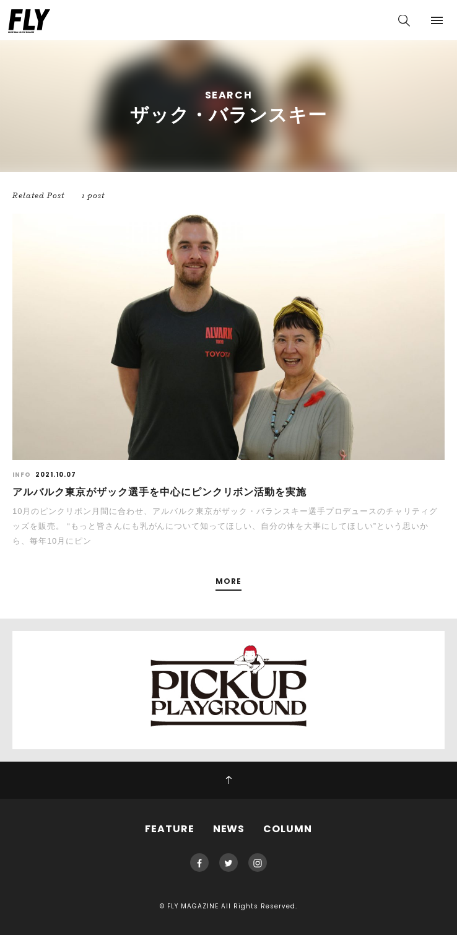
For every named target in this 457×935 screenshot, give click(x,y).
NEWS (229, 829)
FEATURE (169, 829)
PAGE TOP (228, 780)
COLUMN (287, 829)
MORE (228, 581)
